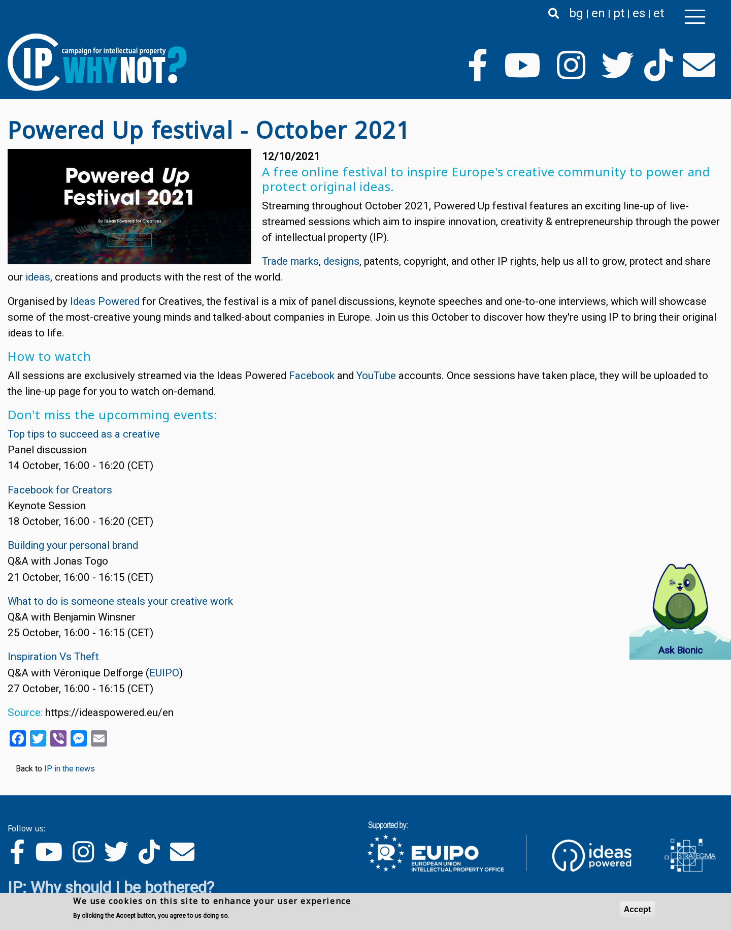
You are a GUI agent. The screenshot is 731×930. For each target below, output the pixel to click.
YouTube (376, 375)
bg (576, 13)
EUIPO (164, 673)
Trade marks (290, 261)
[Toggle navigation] (695, 17)
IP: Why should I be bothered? (111, 887)
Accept (637, 909)
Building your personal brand (73, 545)
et (658, 13)
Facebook (312, 375)
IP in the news (69, 768)
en (598, 13)
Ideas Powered (105, 301)
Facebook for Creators (60, 490)
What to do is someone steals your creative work (120, 601)
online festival (344, 171)
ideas (37, 277)
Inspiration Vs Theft (53, 656)
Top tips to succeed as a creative (84, 434)
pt (618, 13)
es (639, 13)
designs (341, 261)
